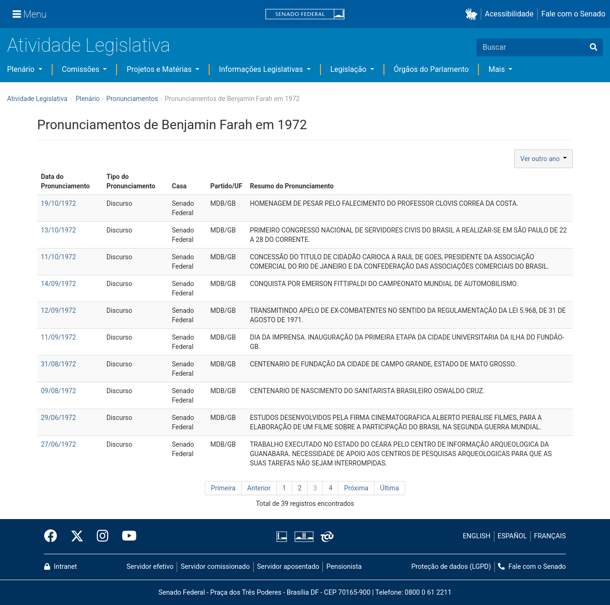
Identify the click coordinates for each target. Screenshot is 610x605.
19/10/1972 (58, 203)
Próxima (356, 488)
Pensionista (344, 567)
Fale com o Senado (573, 13)
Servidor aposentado (288, 567)
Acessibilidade (509, 13)
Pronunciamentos (132, 98)
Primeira (223, 488)
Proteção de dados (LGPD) (451, 567)
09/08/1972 (58, 391)
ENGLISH (477, 536)
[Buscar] (593, 47)
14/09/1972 (58, 283)
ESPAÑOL (512, 536)
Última (389, 488)
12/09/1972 (58, 310)
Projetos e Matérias (159, 69)
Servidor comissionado (215, 567)
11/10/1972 (58, 257)
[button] (473, 14)
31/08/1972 (58, 364)
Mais (497, 69)
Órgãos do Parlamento (431, 69)
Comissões (82, 69)
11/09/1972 (58, 337)
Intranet (60, 567)
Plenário (21, 69)
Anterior (259, 488)
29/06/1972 (58, 417)
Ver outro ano (543, 159)
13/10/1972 (58, 230)
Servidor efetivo (149, 567)
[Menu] (30, 14)
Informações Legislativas (262, 69)
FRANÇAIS (550, 536)
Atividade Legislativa (88, 45)
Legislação (349, 69)
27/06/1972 (58, 444)
